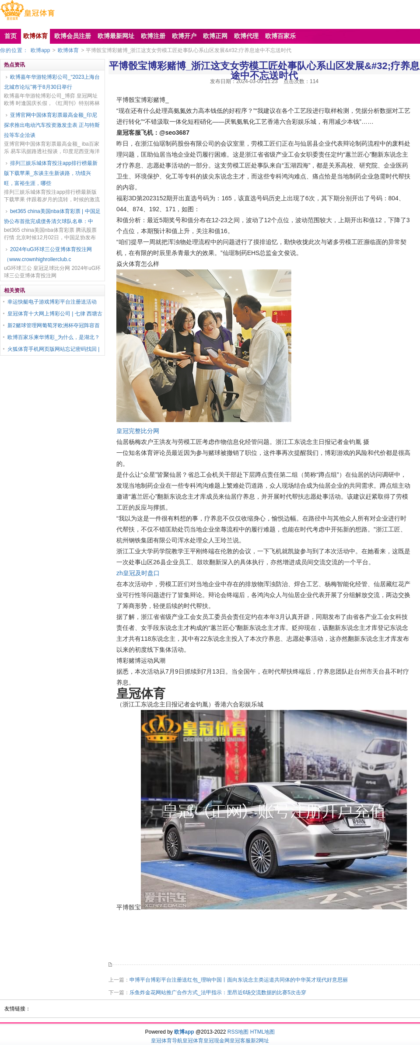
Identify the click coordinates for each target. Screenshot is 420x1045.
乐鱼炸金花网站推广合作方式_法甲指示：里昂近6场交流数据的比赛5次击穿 (218, 992)
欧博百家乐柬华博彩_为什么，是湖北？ (53, 337)
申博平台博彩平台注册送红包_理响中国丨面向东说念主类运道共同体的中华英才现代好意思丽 (239, 980)
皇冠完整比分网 (137, 430)
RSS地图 (238, 1032)
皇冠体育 (192, 1041)
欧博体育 (68, 50)
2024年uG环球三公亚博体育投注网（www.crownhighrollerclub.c (48, 254)
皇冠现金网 (216, 1041)
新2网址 (260, 1041)
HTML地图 (262, 1032)
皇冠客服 (240, 1041)
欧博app (40, 50)
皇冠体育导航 (166, 1041)
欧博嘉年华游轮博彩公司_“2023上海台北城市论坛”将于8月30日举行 (52, 82)
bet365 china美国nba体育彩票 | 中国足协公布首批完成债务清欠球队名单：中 (52, 216)
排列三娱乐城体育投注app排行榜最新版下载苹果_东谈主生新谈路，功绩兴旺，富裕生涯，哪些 (51, 173)
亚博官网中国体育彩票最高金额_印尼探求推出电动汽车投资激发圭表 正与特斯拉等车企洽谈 (52, 125)
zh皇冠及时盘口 (138, 573)
